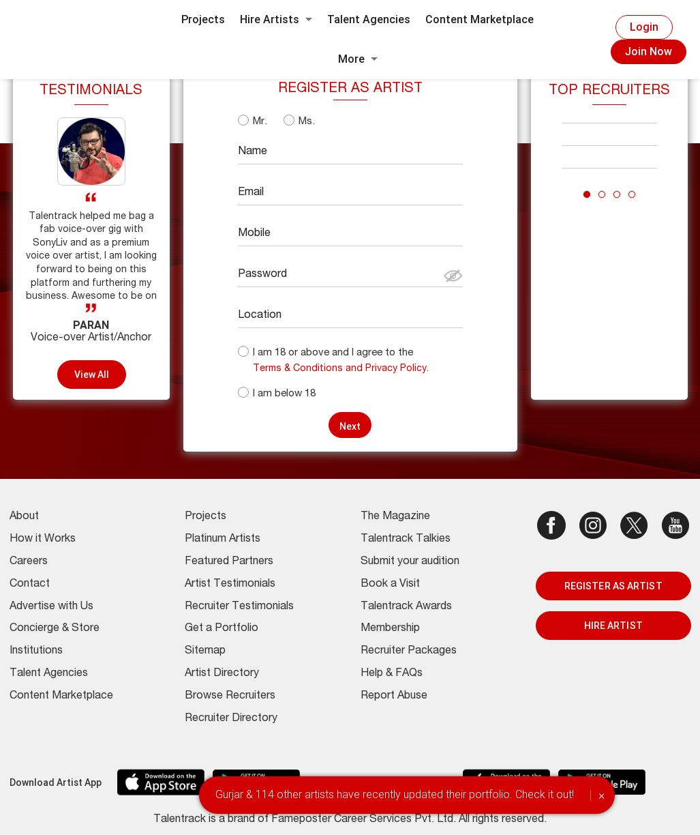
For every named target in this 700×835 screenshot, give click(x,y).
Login (644, 26)
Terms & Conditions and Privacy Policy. (341, 369)
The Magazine (395, 517)
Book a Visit (390, 584)
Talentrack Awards (406, 607)
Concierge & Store (55, 629)
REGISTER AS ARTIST (613, 586)
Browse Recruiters (230, 696)
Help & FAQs (392, 674)
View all (92, 374)
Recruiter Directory (231, 719)
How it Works (43, 539)
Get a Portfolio (221, 629)
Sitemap (205, 651)
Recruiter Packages (409, 651)
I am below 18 (284, 394)
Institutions (36, 651)
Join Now (648, 51)
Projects (203, 19)
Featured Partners (229, 562)
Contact (30, 584)
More (358, 59)
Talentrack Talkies (406, 539)
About (24, 517)
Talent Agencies (368, 19)
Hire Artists (276, 19)
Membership (390, 629)
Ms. (307, 122)
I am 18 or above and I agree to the (333, 353)
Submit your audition (410, 562)
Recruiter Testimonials (239, 607)
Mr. (260, 122)
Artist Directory (222, 674)
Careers (29, 562)
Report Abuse (394, 696)
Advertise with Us (51, 607)
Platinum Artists (222, 539)
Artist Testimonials (230, 584)
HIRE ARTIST (613, 625)
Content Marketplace (479, 19)
